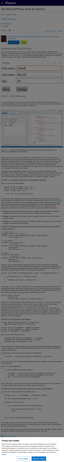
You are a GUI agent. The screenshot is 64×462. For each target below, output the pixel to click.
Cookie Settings (23, 459)
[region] (32, 449)
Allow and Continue (39, 459)
